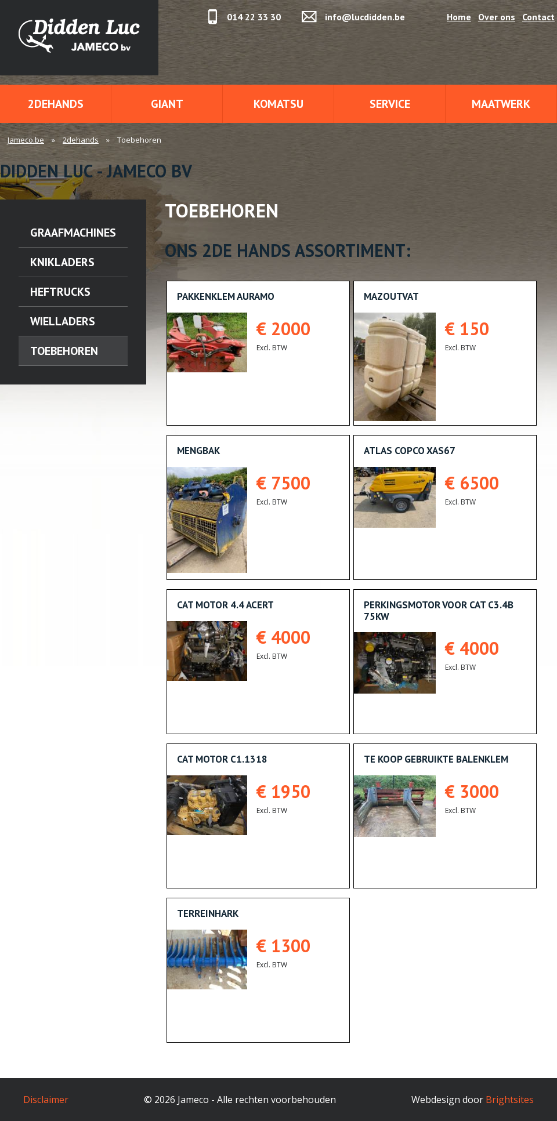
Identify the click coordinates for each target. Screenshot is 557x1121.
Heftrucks (60, 291)
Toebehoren (64, 350)
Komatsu (278, 103)
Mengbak (198, 450)
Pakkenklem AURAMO (225, 296)
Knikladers (62, 262)
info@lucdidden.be (365, 17)
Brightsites (510, 1099)
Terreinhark (207, 913)
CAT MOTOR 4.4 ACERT (225, 604)
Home (459, 17)
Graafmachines (73, 232)
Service (390, 103)
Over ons (496, 17)
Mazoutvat (391, 296)
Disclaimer (45, 1099)
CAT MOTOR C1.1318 (222, 759)
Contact (538, 17)
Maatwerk (501, 103)
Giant (167, 103)
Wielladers (62, 321)
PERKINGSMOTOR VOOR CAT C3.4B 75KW (438, 610)
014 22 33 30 (254, 17)
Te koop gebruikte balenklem (436, 759)
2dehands (56, 103)
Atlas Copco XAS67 (409, 450)
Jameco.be (26, 140)
